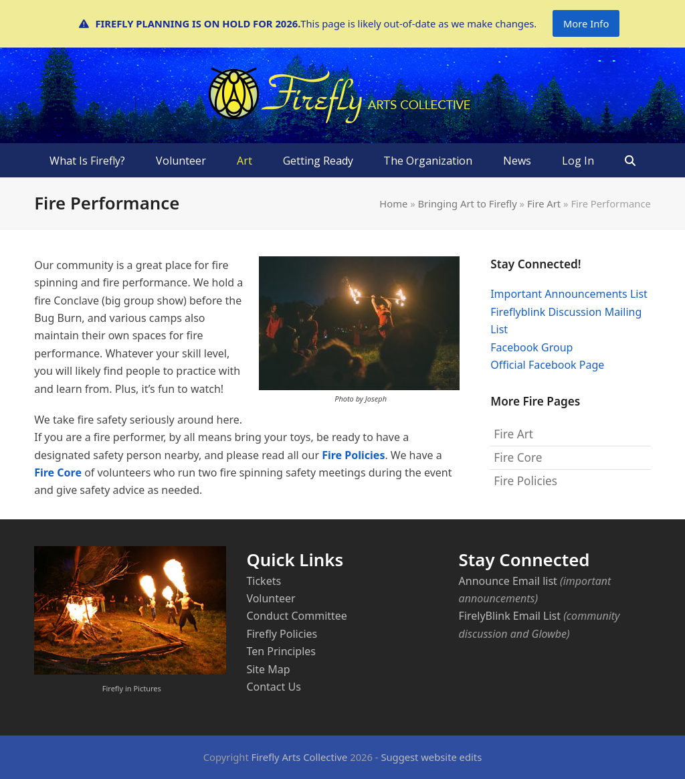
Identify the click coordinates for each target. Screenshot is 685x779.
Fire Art (544, 203)
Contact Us (273, 686)
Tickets (263, 581)
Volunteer (270, 598)
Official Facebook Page (547, 364)
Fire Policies (353, 455)
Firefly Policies (281, 633)
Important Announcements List (569, 293)
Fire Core (58, 472)
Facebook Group (531, 347)
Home (393, 203)
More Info (586, 23)
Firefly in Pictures (131, 688)
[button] (630, 160)
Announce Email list (508, 581)
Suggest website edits (431, 757)
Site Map (268, 669)
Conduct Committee (296, 615)
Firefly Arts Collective (300, 757)
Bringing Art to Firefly (466, 203)
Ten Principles (281, 651)
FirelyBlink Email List (510, 615)
